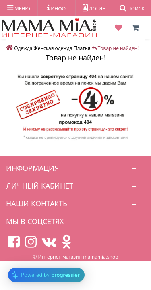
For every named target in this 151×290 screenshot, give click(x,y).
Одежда (23, 48)
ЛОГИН (94, 8)
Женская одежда (53, 48)
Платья (82, 48)
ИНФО (56, 8)
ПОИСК (132, 8)
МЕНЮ (18, 8)
